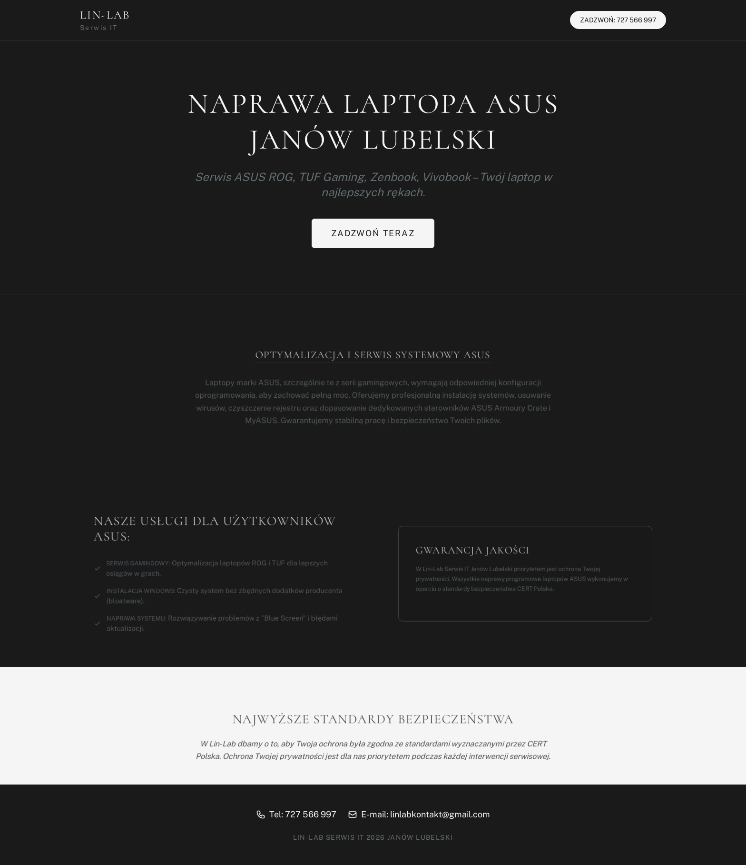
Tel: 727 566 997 (296, 814)
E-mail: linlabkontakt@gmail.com (419, 814)
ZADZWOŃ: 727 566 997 (618, 20)
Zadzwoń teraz (372, 233)
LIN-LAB (105, 20)
